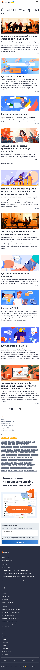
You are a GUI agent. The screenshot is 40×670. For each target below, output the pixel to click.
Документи (10, 449)
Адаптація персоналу (6, 447)
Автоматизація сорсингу (23, 444)
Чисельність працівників (31, 470)
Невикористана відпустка (26, 457)
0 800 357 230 (6, 558)
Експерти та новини (6, 421)
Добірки (4, 645)
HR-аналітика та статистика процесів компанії (13, 581)
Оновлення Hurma (6, 651)
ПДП (21, 460)
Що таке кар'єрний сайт (13, 76)
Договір (3, 449)
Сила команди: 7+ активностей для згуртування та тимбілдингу (18, 232)
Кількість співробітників (28, 452)
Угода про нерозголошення (15, 470)
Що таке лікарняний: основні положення (15, 275)
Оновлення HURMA (6, 425)
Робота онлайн (14, 468)
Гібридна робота (25, 447)
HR (1, 419)
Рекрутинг (3, 428)
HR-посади (27, 441)
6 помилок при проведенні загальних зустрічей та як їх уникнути (20, 37)
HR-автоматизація (6, 567)
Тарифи (3, 588)
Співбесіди (28, 468)
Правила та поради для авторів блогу (11, 609)
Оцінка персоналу (13, 460)
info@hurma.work (7, 560)
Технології (3, 470)
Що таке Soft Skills (10, 308)
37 (10, 409)
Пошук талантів (18, 462)
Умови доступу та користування (9, 621)
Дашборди (33, 447)
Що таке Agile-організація (14, 114)
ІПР (19, 452)
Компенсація (34, 454)
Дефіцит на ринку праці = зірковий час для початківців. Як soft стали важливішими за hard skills (18, 191)
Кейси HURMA (4, 423)
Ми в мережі (5, 599)
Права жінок (28, 462)
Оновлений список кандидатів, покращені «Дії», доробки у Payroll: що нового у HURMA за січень (19, 386)
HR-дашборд (12, 441)
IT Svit (29, 666)
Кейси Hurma (13, 437)
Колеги (3, 454)
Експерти (17, 449)
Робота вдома (31, 465)
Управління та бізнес (6, 430)
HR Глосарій (5, 654)
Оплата (3, 590)
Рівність (14, 465)
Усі (1, 417)
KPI (33, 441)
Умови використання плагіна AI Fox (10, 618)
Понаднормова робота (7, 462)
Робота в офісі (22, 465)
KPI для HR (3, 444)
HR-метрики (20, 441)
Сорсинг (22, 468)
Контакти (4, 593)
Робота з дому (4, 468)
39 (14, 409)
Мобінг (16, 457)
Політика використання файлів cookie (11, 612)
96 (19, 409)
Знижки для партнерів (7, 602)
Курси (11, 457)
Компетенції (4, 457)
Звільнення (34, 449)
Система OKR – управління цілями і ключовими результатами (16, 573)
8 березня (3, 441)
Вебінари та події (6, 596)
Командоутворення (11, 454)
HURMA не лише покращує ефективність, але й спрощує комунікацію (15, 148)
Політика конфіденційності (8, 615)
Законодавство (25, 449)
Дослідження (5, 642)
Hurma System (4, 437)
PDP (13, 444)
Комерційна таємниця (24, 454)
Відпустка (16, 447)
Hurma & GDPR (5, 627)
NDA (9, 444)
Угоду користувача (19, 538)
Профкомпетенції (5, 465)
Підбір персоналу (28, 460)
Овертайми (4, 460)
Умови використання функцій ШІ (10, 624)
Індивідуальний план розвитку (8, 452)
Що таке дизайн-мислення (14, 345)
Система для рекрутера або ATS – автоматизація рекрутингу (16, 570)
